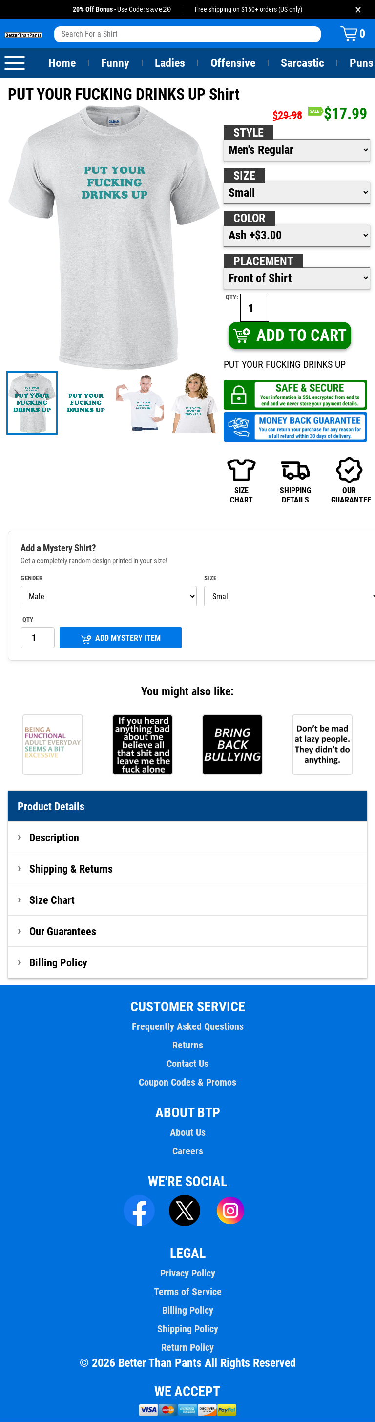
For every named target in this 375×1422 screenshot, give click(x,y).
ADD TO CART (289, 335)
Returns (187, 1045)
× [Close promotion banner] (358, 9)
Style (248, 133)
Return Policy (187, 1348)
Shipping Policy (187, 1329)
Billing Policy (58, 963)
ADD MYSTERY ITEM (121, 639)
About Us (188, 1133)
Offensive (232, 63)
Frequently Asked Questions (187, 1027)
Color (249, 219)
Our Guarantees (63, 931)
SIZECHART (241, 480)
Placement (263, 262)
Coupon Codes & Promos (187, 1082)
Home (62, 63)
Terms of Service (187, 1292)
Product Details (51, 806)
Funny (115, 63)
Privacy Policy (187, 1273)
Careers (187, 1151)
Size (244, 176)
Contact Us (187, 1064)
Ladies (169, 63)
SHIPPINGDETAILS (295, 480)
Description (54, 838)
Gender (32, 578)
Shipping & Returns (71, 869)
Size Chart (52, 900)
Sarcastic (303, 63)
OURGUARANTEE (349, 480)
